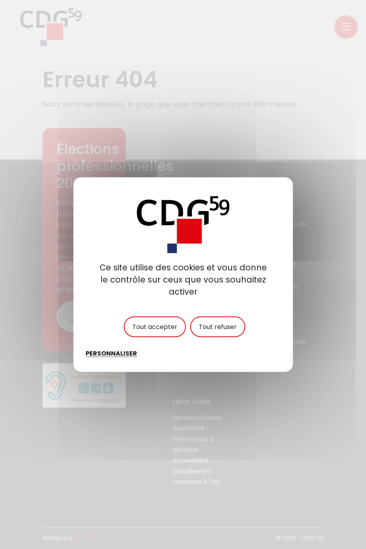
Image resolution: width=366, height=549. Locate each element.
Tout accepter (154, 326)
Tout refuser (218, 326)
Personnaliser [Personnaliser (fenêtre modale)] (111, 353)
